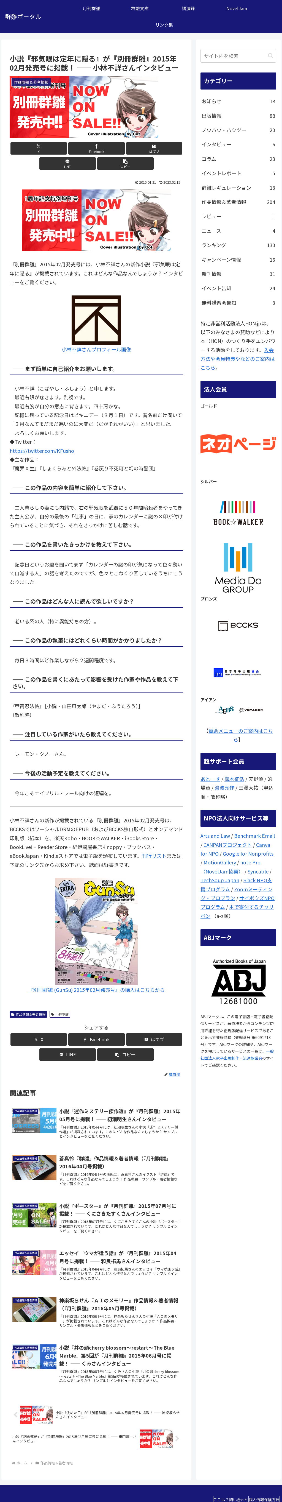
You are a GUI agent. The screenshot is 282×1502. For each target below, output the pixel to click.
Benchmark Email (254, 835)
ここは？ (207, 1484)
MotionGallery (220, 862)
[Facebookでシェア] (67, 148)
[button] (155, 148)
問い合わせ (230, 1484)
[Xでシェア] (38, 148)
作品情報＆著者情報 (28, 999)
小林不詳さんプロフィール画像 (96, 334)
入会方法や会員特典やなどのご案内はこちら (237, 358)
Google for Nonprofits (248, 853)
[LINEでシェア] (126, 148)
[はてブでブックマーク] (96, 148)
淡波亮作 (224, 787)
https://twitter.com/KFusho (42, 435)
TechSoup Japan (219, 880)
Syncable (258, 871)
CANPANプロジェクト (228, 844)
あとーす (210, 778)
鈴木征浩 (234, 778)
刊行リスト (154, 840)
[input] (238, 56)
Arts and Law (215, 835)
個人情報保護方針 (261, 1484)
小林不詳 (60, 999)
